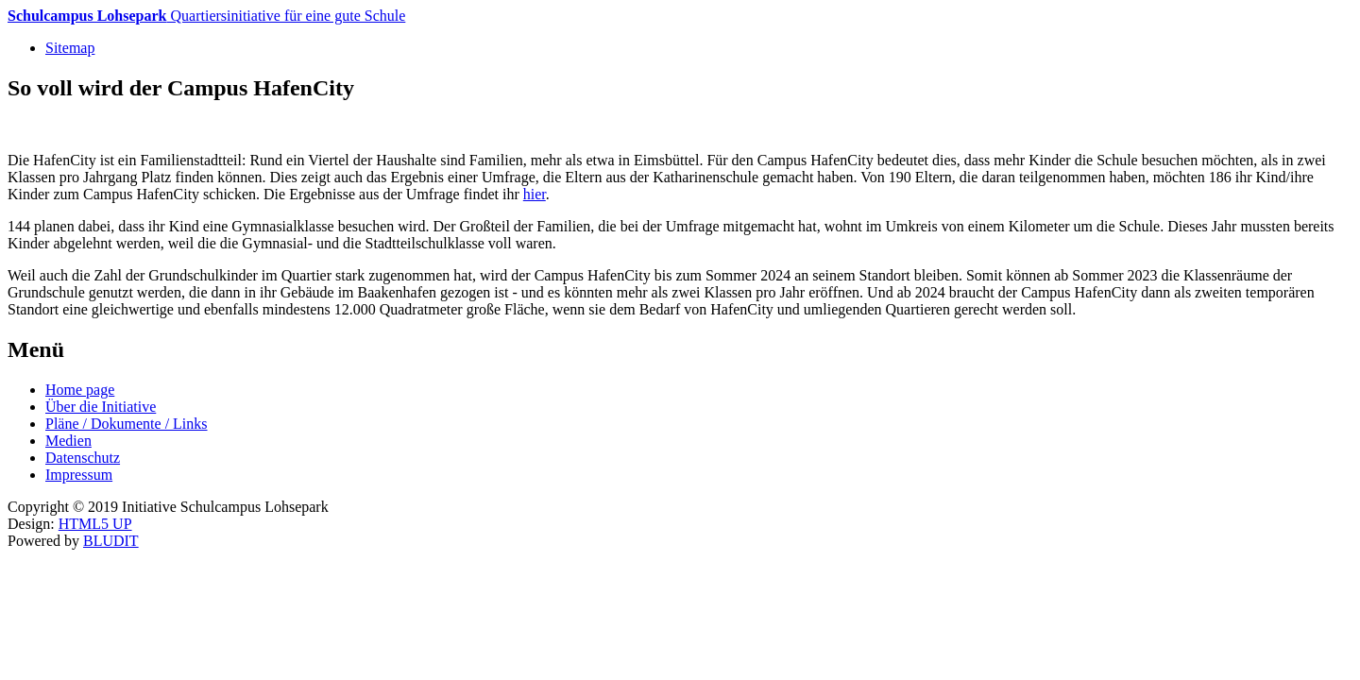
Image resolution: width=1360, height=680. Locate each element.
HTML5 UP (95, 524)
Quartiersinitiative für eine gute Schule (206, 16)
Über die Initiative (100, 407)
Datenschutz (82, 458)
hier (534, 194)
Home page (79, 390)
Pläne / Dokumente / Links (126, 424)
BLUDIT (111, 541)
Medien (68, 441)
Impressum (78, 475)
